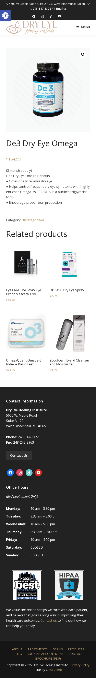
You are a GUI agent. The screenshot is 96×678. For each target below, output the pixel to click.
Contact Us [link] (19, 455)
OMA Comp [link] (54, 670)
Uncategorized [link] (33, 220)
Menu (85, 27)
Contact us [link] (48, 620)
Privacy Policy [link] (79, 665)
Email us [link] (61, 8)
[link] (5, 15)
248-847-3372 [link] (42, 8)
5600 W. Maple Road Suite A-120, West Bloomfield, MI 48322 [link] (49, 4)
